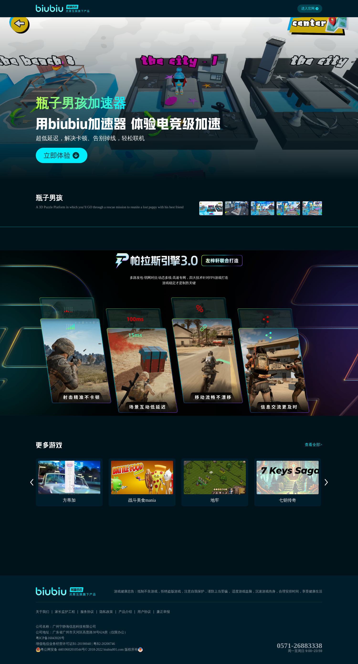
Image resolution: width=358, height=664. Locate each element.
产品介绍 (125, 612)
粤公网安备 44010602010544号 (60, 649)
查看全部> (313, 445)
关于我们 (42, 612)
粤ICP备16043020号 (50, 638)
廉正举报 (163, 612)
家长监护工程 (65, 612)
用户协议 (144, 612)
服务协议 (87, 612)
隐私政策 (106, 612)
